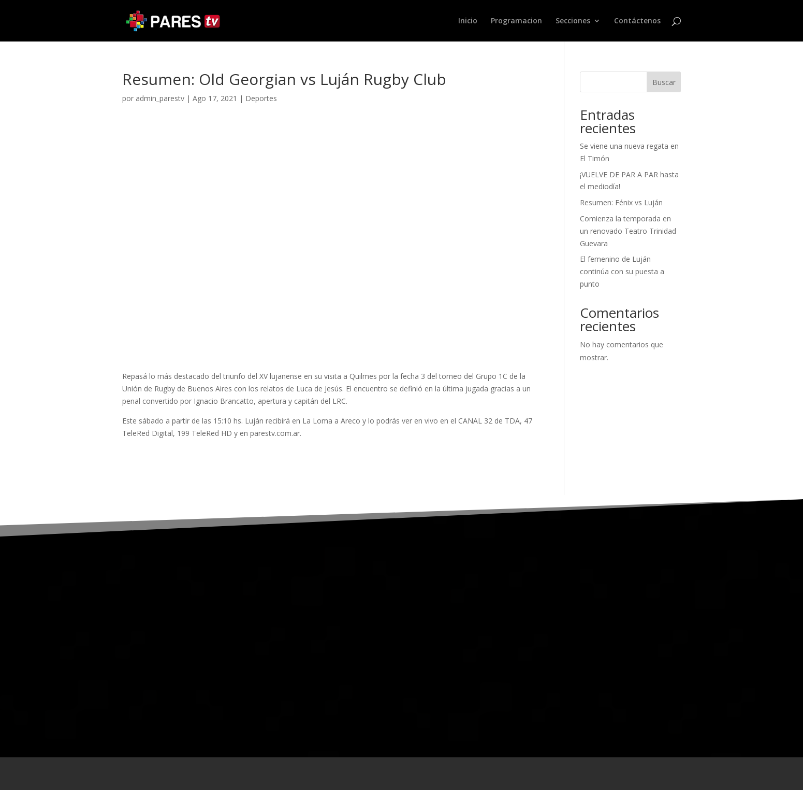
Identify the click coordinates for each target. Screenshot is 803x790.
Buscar (664, 82)
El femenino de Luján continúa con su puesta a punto (622, 271)
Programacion (516, 21)
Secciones (573, 21)
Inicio (467, 21)
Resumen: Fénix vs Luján (621, 202)
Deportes (261, 98)
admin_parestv (160, 98)
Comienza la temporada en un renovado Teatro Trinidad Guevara (628, 231)
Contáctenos (637, 21)
